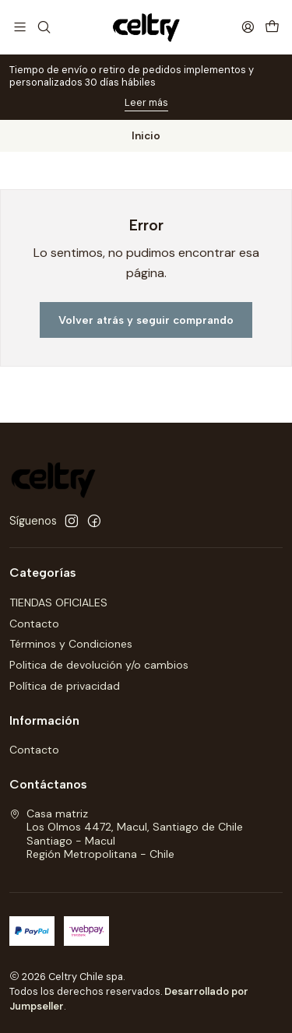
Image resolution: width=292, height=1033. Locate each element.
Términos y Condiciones (70, 644)
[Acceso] (248, 27)
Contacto (34, 624)
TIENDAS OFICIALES (58, 603)
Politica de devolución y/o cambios (98, 665)
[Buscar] (43, 27)
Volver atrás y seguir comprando (146, 320)
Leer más (146, 102)
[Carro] (272, 27)
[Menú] (19, 27)
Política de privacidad (64, 686)
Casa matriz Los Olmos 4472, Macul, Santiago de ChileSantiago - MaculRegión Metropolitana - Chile (126, 834)
